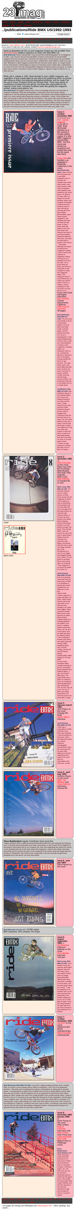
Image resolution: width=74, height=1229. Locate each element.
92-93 (5, 39)
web (12, 25)
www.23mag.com (31, 34)
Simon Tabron (63, 717)
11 (13, 42)
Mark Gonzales (64, 463)
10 (8, 42)
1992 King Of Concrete (63, 308)
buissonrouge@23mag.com (48, 47)
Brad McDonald (10, 53)
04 (50, 39)
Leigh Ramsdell (64, 1137)
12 (17, 42)
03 (46, 39)
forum (19, 25)
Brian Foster (62, 1133)
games (6, 25)
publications (38, 22)
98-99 (26, 39)
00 (32, 39)
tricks (28, 22)
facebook (28, 25)
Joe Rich (61, 1023)
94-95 (12, 39)
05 (55, 39)
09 (4, 42)
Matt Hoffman (63, 479)
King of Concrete (61, 1128)
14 (26, 42)
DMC (59, 780)
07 (64, 39)
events (55, 22)
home (5, 22)
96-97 (19, 39)
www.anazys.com (44, 1206)
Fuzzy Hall (62, 158)
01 (37, 39)
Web (19, 34)
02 (41, 39)
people (21, 22)
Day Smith (62, 1139)
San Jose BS (63, 299)
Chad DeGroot (63, 784)
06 (59, 39)
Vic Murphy (62, 945)
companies (65, 22)
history (12, 22)
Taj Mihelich (61, 781)
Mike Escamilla (64, 1033)
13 (22, 42)
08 (68, 39)
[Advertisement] (42, 37)
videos (47, 22)
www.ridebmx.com (17, 45)
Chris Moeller (63, 953)
